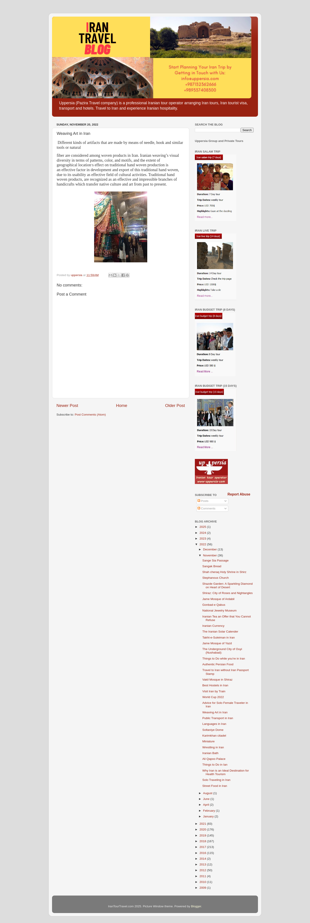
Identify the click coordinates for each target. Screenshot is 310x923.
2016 (203, 853)
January (209, 816)
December (210, 549)
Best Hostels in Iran (215, 685)
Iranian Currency (213, 625)
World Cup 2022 (213, 697)
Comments (206, 508)
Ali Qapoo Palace (213, 758)
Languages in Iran (214, 724)
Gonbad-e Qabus (213, 604)
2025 (203, 526)
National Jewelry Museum (219, 610)
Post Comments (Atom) (90, 414)
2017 (203, 847)
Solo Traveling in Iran (216, 780)
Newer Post (67, 405)
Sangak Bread (211, 566)
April (206, 804)
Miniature (208, 741)
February (209, 810)
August (208, 793)
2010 (203, 882)
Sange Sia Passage (215, 560)
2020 (203, 829)
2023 (203, 538)
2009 (203, 887)
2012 (203, 870)
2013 (203, 864)
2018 (203, 841)
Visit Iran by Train (213, 691)
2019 (203, 835)
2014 (203, 858)
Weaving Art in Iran (215, 712)
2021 (203, 823)
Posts (203, 501)
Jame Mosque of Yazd (217, 643)
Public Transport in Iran (217, 718)
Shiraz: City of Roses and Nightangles (227, 593)
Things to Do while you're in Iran (223, 658)
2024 (203, 532)
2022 (203, 544)
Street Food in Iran (214, 786)
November (210, 555)
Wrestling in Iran (213, 747)
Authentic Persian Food (217, 664)
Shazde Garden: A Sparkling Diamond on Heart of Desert (227, 585)
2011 (203, 876)
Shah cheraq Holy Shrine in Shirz (224, 572)
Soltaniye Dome (212, 729)
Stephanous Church (215, 577)
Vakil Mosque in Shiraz (217, 679)
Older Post (175, 405)
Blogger (196, 906)
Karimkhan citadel (214, 735)
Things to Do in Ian (214, 764)
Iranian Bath (210, 753)
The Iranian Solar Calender (220, 631)
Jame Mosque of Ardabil (218, 599)
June (206, 799)
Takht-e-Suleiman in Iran (218, 637)
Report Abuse (239, 494)
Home (121, 405)
